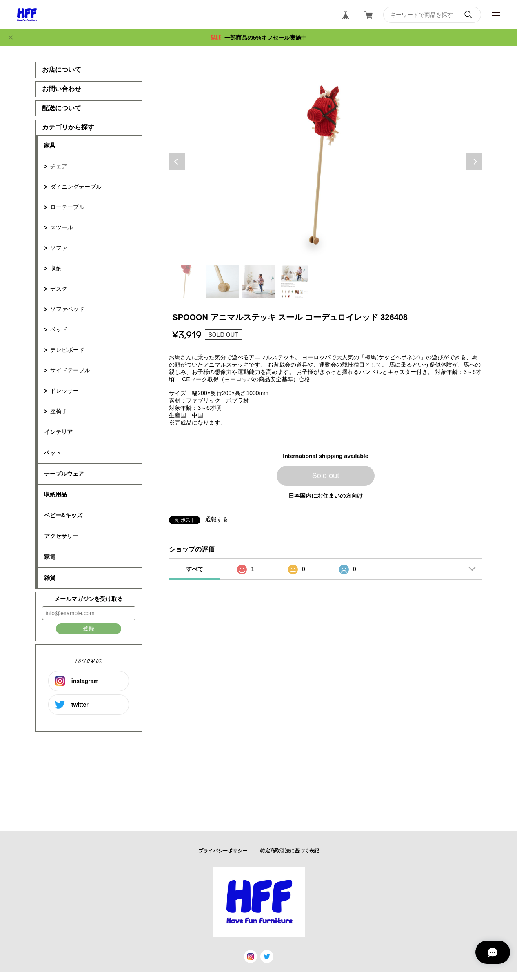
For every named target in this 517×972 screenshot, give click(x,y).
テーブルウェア (64, 473)
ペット (52, 452)
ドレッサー (64, 390)
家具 (49, 145)
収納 (56, 268)
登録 (88, 628)
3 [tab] (258, 281)
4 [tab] (294, 281)
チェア (58, 166)
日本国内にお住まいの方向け (325, 495)
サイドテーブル (70, 370)
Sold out (325, 476)
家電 (49, 557)
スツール (61, 227)
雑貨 (49, 577)
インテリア (58, 432)
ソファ (58, 248)
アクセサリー (61, 536)
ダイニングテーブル (76, 186)
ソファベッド (67, 309)
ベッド (58, 329)
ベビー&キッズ (63, 515)
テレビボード (67, 350)
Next (474, 161)
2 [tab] (222, 281)
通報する (216, 519)
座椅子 (58, 411)
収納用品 (55, 494)
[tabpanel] (325, 161)
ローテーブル (67, 207)
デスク (58, 288)
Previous (177, 161)
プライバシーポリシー (222, 851)
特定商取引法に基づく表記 (289, 851)
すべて (194, 569)
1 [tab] (187, 281)
